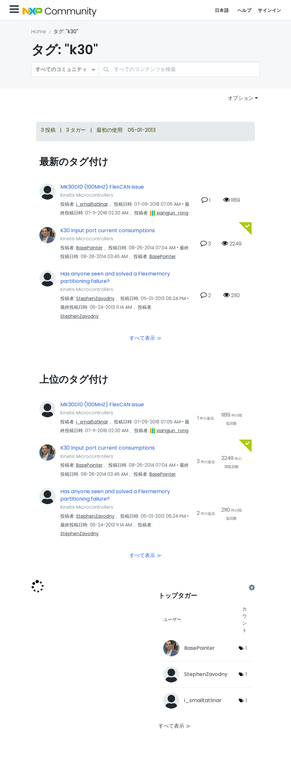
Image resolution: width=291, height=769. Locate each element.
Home (38, 31)
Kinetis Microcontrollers (86, 195)
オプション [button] (241, 98)
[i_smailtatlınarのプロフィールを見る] (92, 204)
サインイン (269, 10)
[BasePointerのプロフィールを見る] (89, 247)
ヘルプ (244, 10)
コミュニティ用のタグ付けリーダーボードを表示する (205, 588)
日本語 (222, 10)
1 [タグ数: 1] (246, 648)
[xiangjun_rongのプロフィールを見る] (172, 213)
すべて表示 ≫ (145, 337)
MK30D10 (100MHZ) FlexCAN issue (102, 187)
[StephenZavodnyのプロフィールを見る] (95, 298)
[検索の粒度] (65, 69)
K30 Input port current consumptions (107, 230)
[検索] (179, 69)
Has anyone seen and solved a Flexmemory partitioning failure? (115, 277)
